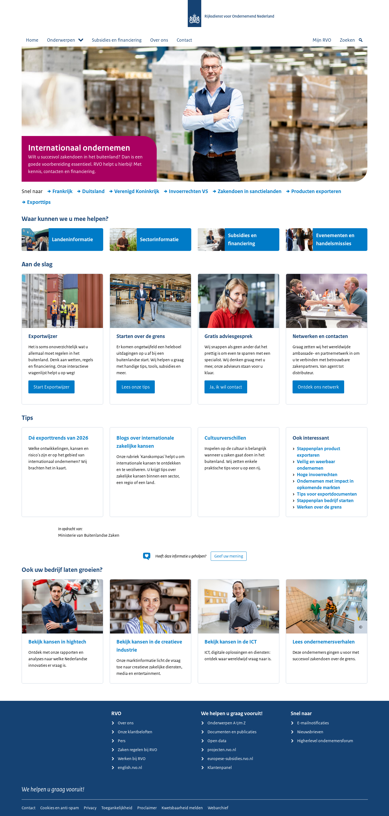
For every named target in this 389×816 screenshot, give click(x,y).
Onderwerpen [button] (65, 40)
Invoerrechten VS (185, 191)
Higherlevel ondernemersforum (322, 740)
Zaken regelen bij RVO (134, 749)
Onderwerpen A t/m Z (223, 722)
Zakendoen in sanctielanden (246, 191)
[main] (194, 374)
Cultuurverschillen (225, 438)
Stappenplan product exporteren (318, 452)
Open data (213, 740)
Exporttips (36, 202)
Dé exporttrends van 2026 (58, 438)
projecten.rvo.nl (218, 749)
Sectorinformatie (159, 239)
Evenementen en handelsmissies (335, 239)
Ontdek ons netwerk (318, 387)
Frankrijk (59, 191)
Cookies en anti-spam (59, 807)
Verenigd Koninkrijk (134, 191)
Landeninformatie (72, 239)
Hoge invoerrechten (317, 474)
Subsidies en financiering (117, 40)
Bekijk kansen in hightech (57, 642)
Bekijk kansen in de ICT (230, 642)
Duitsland (91, 191)
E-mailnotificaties (310, 722)
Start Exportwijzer (51, 387)
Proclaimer (147, 807)
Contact (184, 40)
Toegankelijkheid (116, 807)
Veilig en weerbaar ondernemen (316, 465)
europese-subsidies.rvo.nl (227, 758)
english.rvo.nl (126, 767)
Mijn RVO (322, 40)
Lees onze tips (136, 387)
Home (32, 40)
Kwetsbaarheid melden (182, 807)
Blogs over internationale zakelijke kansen (145, 442)
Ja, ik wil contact (226, 387)
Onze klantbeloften (131, 731)
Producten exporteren (313, 191)
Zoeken (351, 40)
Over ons (159, 40)
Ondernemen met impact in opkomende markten (325, 484)
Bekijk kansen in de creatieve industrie (149, 646)
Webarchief (218, 807)
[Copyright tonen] (360, 627)
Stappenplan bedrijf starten (325, 500)
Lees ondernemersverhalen (324, 642)
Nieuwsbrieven (307, 731)
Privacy (90, 807)
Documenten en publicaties (228, 731)
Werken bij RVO (128, 758)
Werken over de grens (319, 507)
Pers (118, 740)
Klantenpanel (216, 767)
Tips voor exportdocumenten (327, 494)
